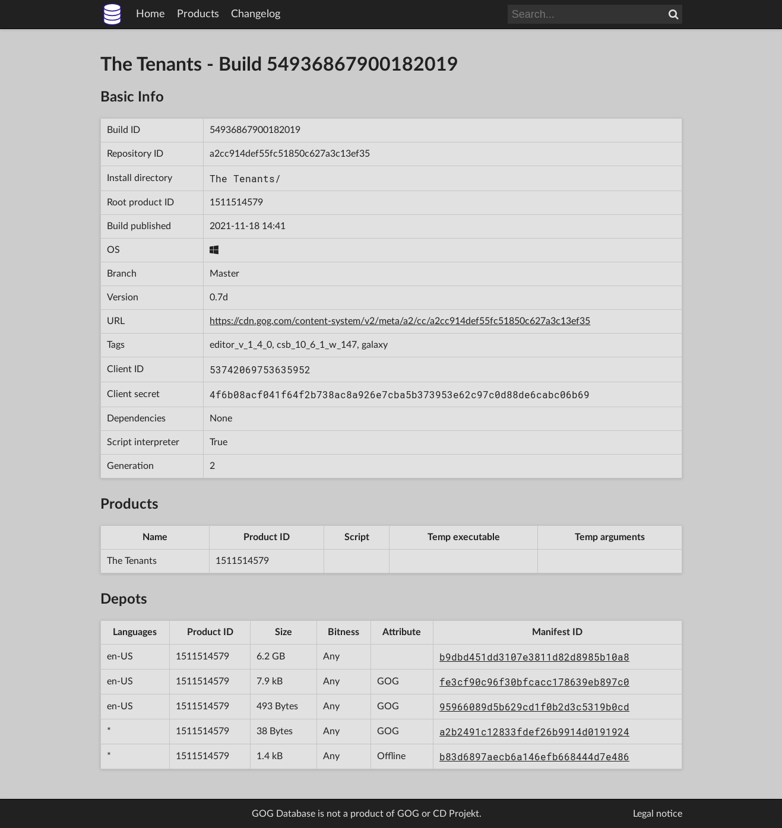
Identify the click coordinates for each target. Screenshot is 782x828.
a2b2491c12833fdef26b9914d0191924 (534, 731)
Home (150, 14)
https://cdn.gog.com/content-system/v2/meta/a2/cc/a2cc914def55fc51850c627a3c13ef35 (400, 321)
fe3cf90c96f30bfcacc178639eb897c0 (534, 681)
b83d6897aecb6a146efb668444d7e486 (534, 756)
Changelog (255, 14)
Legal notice (657, 814)
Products (198, 14)
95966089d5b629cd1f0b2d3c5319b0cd (534, 706)
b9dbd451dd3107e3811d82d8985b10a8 (534, 657)
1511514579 (236, 202)
